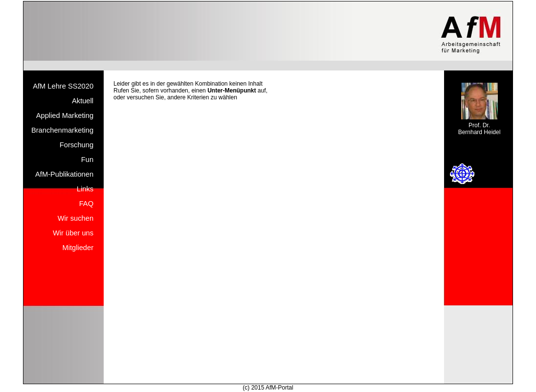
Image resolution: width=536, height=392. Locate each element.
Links (85, 189)
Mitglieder (78, 248)
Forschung (76, 145)
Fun (87, 159)
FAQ (86, 204)
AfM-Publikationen (64, 174)
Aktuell (82, 101)
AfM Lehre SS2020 (63, 86)
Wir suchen (75, 218)
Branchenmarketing (62, 130)
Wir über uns (73, 233)
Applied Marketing (64, 115)
